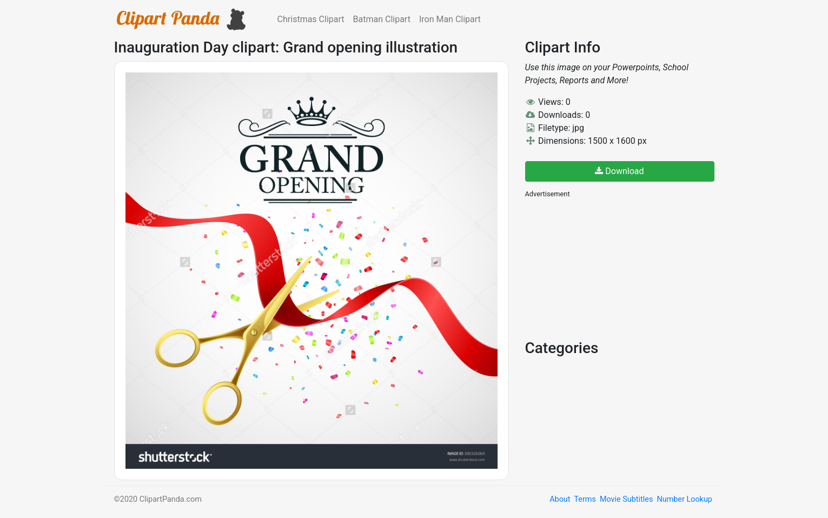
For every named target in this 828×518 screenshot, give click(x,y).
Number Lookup (684, 499)
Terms (584, 499)
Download (619, 171)
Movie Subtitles (626, 499)
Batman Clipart (381, 19)
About (559, 499)
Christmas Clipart (311, 19)
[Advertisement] (606, 267)
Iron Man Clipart (450, 19)
